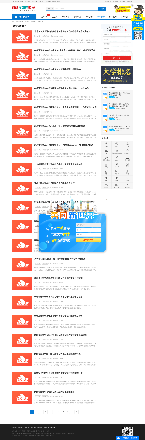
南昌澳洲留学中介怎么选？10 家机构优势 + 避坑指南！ (58, 69)
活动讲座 (77, 17)
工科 (106, 144)
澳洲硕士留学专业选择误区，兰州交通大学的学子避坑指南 (60, 335)
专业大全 (65, 17)
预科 (106, 172)
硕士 (116, 179)
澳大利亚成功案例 (108, 87)
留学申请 (27, 1)
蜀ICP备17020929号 (48, 435)
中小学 (117, 165)
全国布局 (46, 427)
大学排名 (45, 16)
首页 (13, 21)
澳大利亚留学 (19, 21)
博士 (127, 179)
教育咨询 (40, 21)
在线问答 (125, 17)
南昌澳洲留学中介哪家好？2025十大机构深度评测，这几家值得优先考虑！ (65, 107)
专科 (127, 172)
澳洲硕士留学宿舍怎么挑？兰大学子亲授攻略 (54, 392)
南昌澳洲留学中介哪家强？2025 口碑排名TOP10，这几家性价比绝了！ (63, 145)
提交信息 (116, 58)
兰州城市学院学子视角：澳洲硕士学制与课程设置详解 (58, 373)
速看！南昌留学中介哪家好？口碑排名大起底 (54, 183)
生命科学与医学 (117, 151)
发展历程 (33, 427)
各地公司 (108, 1)
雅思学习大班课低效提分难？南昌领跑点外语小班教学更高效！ (62, 31)
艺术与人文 (127, 151)
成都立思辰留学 (18, 1)
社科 (106, 151)
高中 (127, 165)
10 (72, 412)
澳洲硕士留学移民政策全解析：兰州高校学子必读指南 (58, 278)
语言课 (117, 172)
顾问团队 (129, 1)
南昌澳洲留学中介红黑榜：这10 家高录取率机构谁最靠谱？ (60, 126)
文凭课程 (127, 185)
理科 (127, 144)
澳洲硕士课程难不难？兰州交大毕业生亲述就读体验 (57, 354)
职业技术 (127, 158)
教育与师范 (106, 158)
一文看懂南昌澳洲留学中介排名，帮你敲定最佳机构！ (58, 164)
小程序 (41, 1)
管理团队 (27, 427)
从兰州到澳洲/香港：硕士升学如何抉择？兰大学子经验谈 (59, 259)
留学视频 (113, 17)
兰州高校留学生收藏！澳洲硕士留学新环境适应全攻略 (58, 316)
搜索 (102, 9)
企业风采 (122, 1)
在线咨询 (139, 29)
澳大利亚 (37, 36)
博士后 (106, 185)
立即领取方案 (88, 240)
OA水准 (116, 185)
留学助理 (34, 1)
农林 (116, 158)
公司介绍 (115, 1)
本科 (106, 179)
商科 (116, 144)
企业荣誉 (39, 427)
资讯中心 (27, 21)
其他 (106, 165)
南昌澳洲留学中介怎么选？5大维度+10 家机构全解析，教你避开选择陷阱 (64, 50)
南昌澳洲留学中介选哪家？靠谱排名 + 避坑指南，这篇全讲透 (61, 88)
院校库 (54, 17)
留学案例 (89, 17)
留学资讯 (101, 17)
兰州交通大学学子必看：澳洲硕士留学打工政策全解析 (58, 297)
